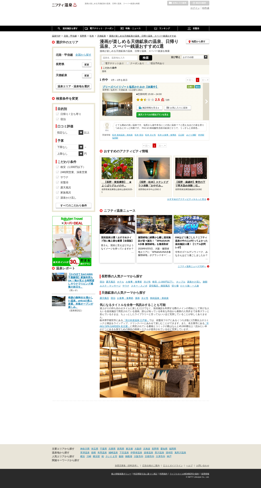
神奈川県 (85, 448)
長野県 (155, 448)
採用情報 (205, 474)
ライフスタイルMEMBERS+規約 (184, 474)
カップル (180, 281)
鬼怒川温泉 (180, 452)
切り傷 (175, 285)
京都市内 (149, 456)
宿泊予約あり (157, 63)
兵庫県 (112, 448)
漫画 (137, 298)
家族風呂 (65, 192)
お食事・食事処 (134, 281)
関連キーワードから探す (65, 460)
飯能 (121, 456)
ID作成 (205, 8)
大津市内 (160, 456)
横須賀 (96, 456)
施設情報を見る (149, 107)
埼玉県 (94, 448)
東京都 (129, 448)
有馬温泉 (102, 452)
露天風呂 (110, 281)
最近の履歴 (199, 3)
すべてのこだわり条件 (73, 205)
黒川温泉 (159, 452)
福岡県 (172, 448)
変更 (86, 64)
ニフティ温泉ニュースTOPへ (192, 266)
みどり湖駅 (191, 135)
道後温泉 (148, 452)
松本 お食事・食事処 (167, 135)
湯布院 (169, 452)
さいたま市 (111, 456)
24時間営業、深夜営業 (73, 172)
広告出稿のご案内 (151, 466)
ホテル (120, 281)
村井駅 (201, 135)
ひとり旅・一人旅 (189, 285)
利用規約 (163, 474)
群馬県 (120, 448)
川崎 (89, 456)
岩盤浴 (64, 182)
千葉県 (103, 448)
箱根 (93, 452)
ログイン (195, 8)
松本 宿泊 (139, 135)
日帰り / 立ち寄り (70, 114)
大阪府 (137, 448)
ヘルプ (189, 466)
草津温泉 (85, 452)
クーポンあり (137, 63)
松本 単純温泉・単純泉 (122, 135)
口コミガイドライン (173, 466)
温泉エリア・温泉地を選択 (74, 86)
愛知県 (163, 448)
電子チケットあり (114, 63)
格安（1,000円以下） (163, 281)
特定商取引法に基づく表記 (145, 474)
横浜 (82, 456)
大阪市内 (138, 456)
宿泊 (102, 281)
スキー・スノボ (139, 285)
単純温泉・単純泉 (159, 298)
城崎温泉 (113, 452)
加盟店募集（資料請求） (127, 466)
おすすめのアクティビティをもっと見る (186, 199)
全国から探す (83, 54)
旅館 (205, 281)
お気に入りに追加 (178, 107)
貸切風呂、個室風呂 (159, 285)
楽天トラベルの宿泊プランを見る (153, 114)
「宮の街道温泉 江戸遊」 (136, 320)
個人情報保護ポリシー (121, 474)
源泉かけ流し (194, 281)
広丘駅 (181, 135)
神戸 (169, 456)
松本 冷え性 (150, 135)
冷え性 (147, 281)
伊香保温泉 (136, 452)
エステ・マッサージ (110, 285)
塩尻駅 (115, 138)
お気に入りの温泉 (177, 3)
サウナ (125, 285)
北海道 (146, 448)
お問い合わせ (202, 466)
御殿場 (128, 456)
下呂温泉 (124, 452)
